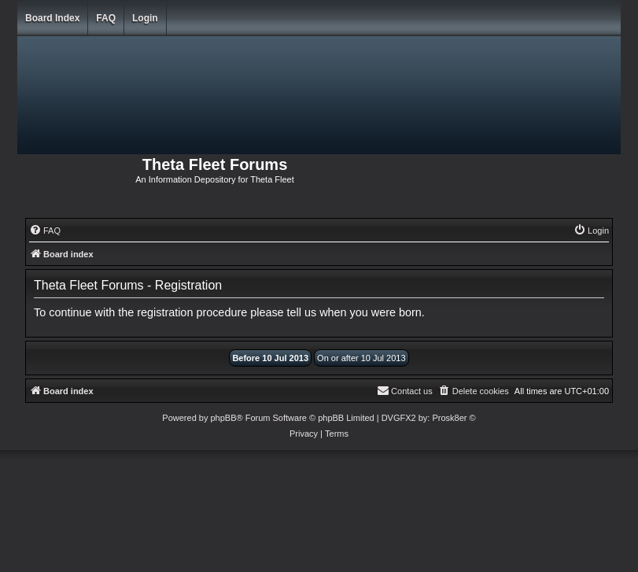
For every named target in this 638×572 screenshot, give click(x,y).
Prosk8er (449, 418)
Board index (52, 18)
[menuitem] (45, 230)
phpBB (223, 418)
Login (145, 18)
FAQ (106, 18)
